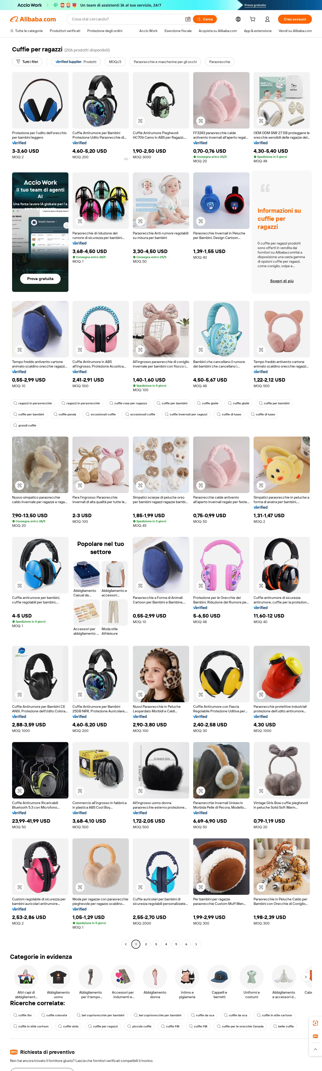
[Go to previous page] (125, 944)
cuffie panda (66, 414)
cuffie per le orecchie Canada (244, 1026)
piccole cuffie (142, 1026)
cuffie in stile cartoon (278, 1015)
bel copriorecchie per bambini (101, 1015)
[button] (187, 19)
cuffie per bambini (174, 403)
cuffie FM (173, 1026)
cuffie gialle (211, 403)
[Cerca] (204, 19)
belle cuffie (288, 1026)
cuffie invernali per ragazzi (190, 414)
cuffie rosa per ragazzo (130, 403)
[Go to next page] (196, 944)
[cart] (252, 20)
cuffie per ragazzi (104, 1026)
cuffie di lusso (234, 414)
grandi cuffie (25, 425)
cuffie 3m (22, 1015)
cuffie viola (69, 1026)
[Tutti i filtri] (28, 61)
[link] (315, 1023)
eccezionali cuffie (102, 414)
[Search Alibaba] (126, 19)
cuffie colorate (55, 1015)
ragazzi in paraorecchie (33, 403)
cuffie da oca (206, 1015)
